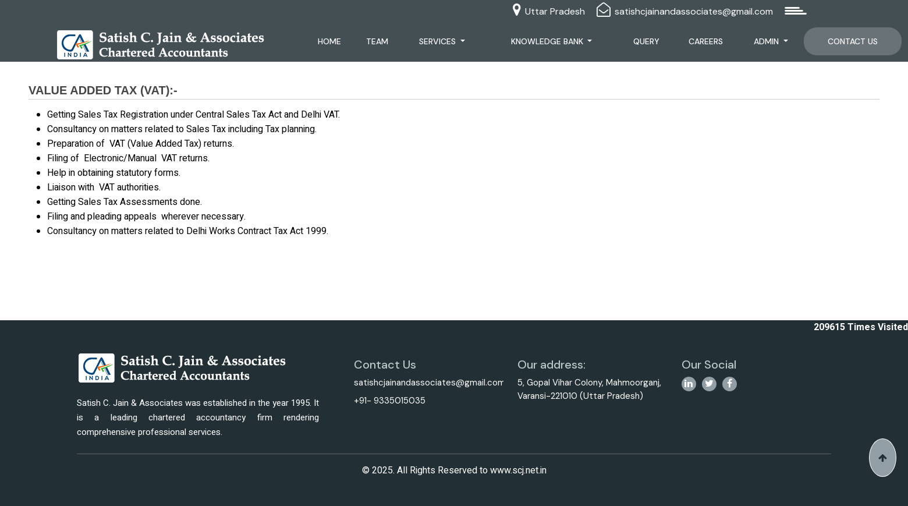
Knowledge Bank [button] (550, 41)
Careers (707, 41)
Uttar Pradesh (555, 11)
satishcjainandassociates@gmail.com (694, 11)
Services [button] (441, 41)
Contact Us (853, 41)
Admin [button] (768, 41)
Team (381, 41)
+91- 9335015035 (389, 400)
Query (647, 41)
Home (333, 41)
